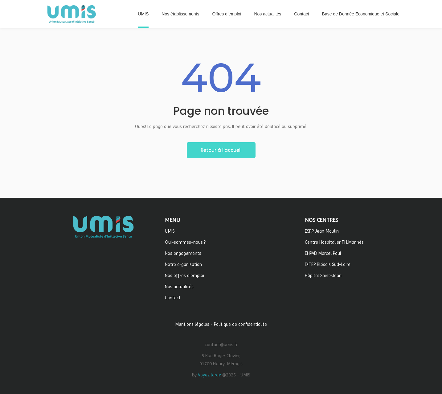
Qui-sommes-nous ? (185, 242)
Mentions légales (192, 324)
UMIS (169, 231)
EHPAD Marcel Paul (323, 253)
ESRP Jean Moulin (322, 231)
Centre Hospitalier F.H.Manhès (334, 242)
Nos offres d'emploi (184, 275)
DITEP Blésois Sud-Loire (327, 264)
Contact (173, 298)
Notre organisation (183, 264)
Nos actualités (179, 286)
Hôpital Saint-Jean (323, 275)
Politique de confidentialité (240, 324)
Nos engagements (183, 253)
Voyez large (209, 375)
